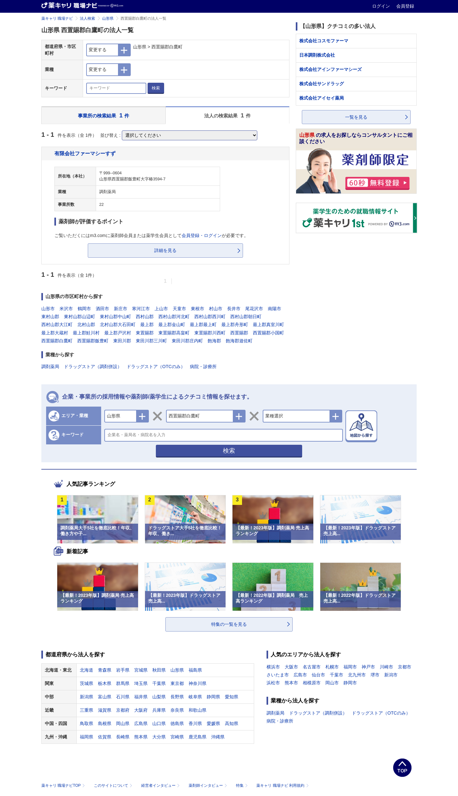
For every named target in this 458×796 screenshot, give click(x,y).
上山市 (161, 308)
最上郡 (147, 324)
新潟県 (86, 696)
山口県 (159, 723)
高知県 (231, 723)
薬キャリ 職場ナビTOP (63, 785)
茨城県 (86, 683)
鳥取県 (86, 723)
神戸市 (368, 666)
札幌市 (332, 666)
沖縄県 (218, 736)
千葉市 (336, 674)
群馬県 (122, 683)
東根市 (197, 308)
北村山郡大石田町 (117, 324)
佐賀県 (104, 736)
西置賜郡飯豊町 (92, 340)
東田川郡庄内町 (187, 340)
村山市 (215, 308)
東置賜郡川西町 (210, 332)
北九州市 (357, 674)
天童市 (179, 308)
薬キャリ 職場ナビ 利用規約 (282, 785)
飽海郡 (214, 340)
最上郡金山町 (171, 324)
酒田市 (102, 308)
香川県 (195, 723)
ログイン (381, 6)
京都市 (404, 666)
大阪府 (141, 710)
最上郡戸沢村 (117, 332)
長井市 (233, 308)
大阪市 (291, 666)
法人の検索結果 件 (227, 115)
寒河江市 (141, 308)
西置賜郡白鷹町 (57, 340)
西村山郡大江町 (57, 324)
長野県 (177, 696)
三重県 (86, 710)
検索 (156, 88)
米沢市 (66, 308)
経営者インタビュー (161, 785)
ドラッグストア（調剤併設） (93, 366)
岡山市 (332, 682)
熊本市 (291, 682)
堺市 (375, 674)
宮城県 (141, 670)
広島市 (300, 674)
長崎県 (122, 736)
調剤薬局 (50, 366)
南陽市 (274, 308)
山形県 (108, 18)
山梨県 (159, 696)
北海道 (86, 670)
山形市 (48, 308)
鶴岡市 (84, 308)
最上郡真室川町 (268, 324)
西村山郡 (145, 316)
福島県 (195, 670)
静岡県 (213, 696)
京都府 (122, 710)
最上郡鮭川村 (86, 332)
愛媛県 (213, 723)
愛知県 (231, 696)
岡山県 (122, 723)
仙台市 (318, 674)
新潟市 (391, 674)
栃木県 (104, 683)
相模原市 (312, 682)
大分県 (159, 736)
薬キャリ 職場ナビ (57, 18)
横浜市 (273, 666)
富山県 (104, 696)
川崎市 (386, 666)
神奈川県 (197, 683)
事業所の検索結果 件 (103, 115)
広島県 (141, 723)
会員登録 (405, 6)
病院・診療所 (203, 366)
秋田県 (159, 670)
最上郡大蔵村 (54, 332)
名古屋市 (312, 666)
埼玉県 (141, 683)
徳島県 (177, 723)
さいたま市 (278, 674)
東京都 (177, 683)
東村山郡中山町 (115, 316)
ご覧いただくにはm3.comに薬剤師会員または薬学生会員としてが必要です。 (151, 235)
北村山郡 (86, 324)
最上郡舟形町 (234, 324)
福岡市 (350, 666)
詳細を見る (165, 250)
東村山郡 (50, 316)
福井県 (141, 696)
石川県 (122, 696)
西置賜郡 (239, 332)
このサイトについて (114, 785)
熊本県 (141, 736)
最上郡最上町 (203, 324)
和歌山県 (197, 710)
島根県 (104, 723)
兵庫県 (159, 710)
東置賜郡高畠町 (174, 332)
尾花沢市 (254, 308)
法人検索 (87, 18)
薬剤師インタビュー (208, 785)
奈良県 (177, 710)
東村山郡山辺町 (79, 316)
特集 (242, 785)
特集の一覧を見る (229, 624)
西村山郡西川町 (210, 316)
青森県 (104, 670)
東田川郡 (122, 340)
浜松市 (273, 682)
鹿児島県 (197, 736)
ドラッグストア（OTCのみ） (156, 366)
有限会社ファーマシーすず (84, 153)
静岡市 (350, 682)
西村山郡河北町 (174, 316)
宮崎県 (177, 736)
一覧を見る (356, 117)
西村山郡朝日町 (245, 316)
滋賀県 (104, 710)
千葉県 (159, 683)
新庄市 (120, 308)
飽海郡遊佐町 (239, 340)
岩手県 (122, 670)
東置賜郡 (145, 332)
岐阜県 (195, 696)
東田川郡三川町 (151, 340)
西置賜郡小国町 (268, 332)
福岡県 (86, 736)
